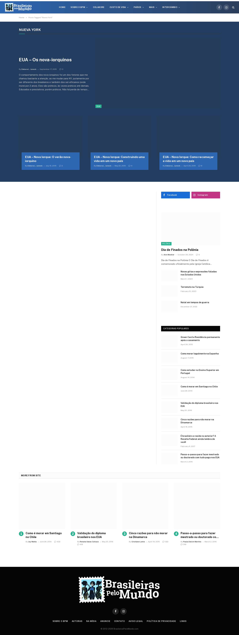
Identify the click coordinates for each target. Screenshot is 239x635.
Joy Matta (32, 542)
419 (80, 544)
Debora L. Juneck (28, 69)
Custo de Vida (118, 7)
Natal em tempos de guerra (195, 302)
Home (62, 7)
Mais (152, 7)
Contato (119, 621)
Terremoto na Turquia (192, 287)
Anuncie (105, 621)
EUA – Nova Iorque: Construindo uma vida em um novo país (119, 159)
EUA (98, 106)
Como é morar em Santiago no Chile (199, 386)
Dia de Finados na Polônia (179, 250)
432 (57, 542)
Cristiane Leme (138, 542)
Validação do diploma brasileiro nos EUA (199, 404)
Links (183, 621)
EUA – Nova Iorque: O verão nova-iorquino (48, 159)
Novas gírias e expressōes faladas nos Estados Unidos (199, 273)
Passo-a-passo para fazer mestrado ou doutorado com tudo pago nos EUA (200, 456)
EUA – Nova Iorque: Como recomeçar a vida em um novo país (188, 159)
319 (183, 544)
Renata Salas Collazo (89, 542)
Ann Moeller (169, 255)
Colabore (98, 7)
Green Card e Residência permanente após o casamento (200, 338)
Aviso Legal (136, 621)
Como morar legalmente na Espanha (200, 353)
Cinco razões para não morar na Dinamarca (197, 421)
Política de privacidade (161, 621)
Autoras (77, 621)
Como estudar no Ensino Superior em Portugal (200, 371)
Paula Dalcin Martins (192, 542)
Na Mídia (91, 621)
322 (165, 542)
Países (137, 7)
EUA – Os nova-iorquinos (45, 59)
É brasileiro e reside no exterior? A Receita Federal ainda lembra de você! (198, 439)
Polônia (166, 244)
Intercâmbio (169, 7)
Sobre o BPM (78, 7)
